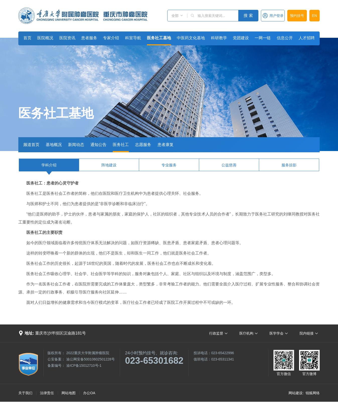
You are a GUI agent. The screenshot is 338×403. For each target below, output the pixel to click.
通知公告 (98, 144)
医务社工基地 (159, 38)
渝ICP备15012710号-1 (83, 365)
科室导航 (133, 38)
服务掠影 (289, 165)
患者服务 (89, 38)
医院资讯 (67, 38)
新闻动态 (76, 144)
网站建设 (296, 393)
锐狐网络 (313, 393)
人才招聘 (307, 38)
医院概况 (45, 38)
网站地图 (69, 393)
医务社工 (121, 144)
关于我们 (25, 393)
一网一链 (263, 38)
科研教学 (219, 38)
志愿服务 (143, 144)
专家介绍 (111, 38)
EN (314, 16)
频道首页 (31, 144)
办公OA (89, 393)
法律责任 (47, 393)
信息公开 (285, 38)
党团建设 (241, 38)
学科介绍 (49, 165)
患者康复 (165, 144)
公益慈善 (229, 165)
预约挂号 (297, 16)
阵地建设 (109, 165)
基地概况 (54, 144)
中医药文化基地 (191, 38)
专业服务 (169, 165)
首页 (27, 38)
